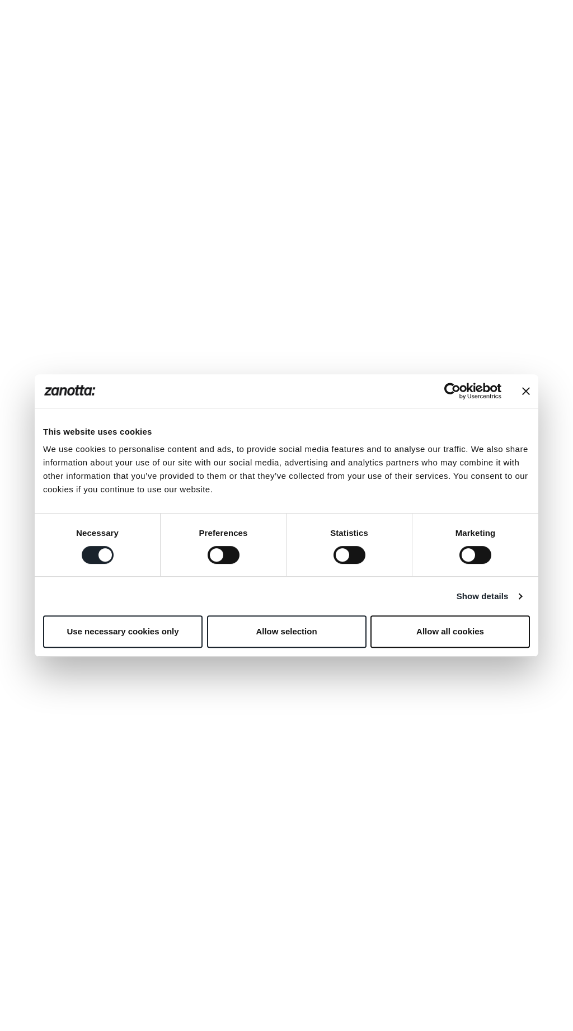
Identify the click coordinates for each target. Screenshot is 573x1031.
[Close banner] (526, 391)
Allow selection (286, 631)
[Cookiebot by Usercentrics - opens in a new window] (452, 391)
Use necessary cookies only (123, 631)
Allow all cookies (450, 631)
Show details (483, 596)
